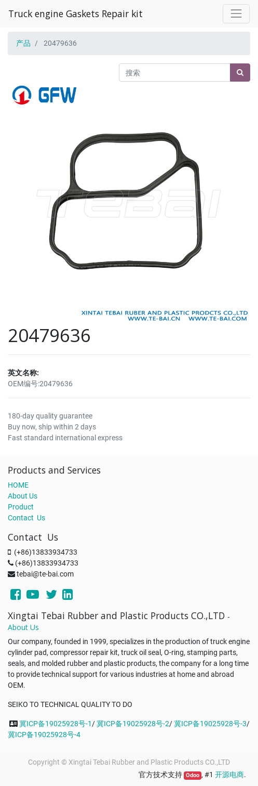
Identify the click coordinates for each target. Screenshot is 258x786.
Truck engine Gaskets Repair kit (75, 13)
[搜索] (240, 72)
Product (21, 507)
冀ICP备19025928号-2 (133, 723)
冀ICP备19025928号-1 (55, 723)
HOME (18, 485)
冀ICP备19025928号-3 (210, 723)
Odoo (192, 775)
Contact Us (26, 518)
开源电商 (229, 774)
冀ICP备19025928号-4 (44, 734)
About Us (22, 496)
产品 (23, 43)
